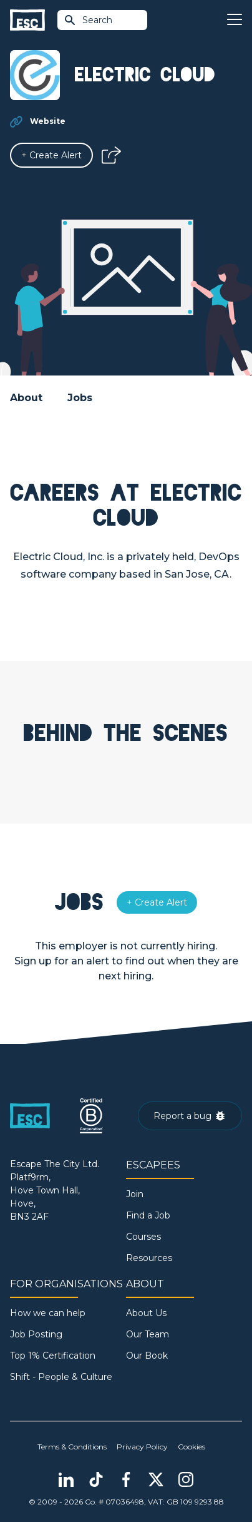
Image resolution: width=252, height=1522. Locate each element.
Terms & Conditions (72, 1446)
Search (88, 20)
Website (47, 121)
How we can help (47, 1313)
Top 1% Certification (52, 1355)
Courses (143, 1236)
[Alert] (51, 155)
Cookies (191, 1446)
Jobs (79, 398)
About (26, 398)
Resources (149, 1258)
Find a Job (148, 1215)
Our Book (147, 1355)
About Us (146, 1313)
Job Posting (36, 1334)
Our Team (147, 1334)
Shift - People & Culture (61, 1376)
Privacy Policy (142, 1446)
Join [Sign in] (134, 1194)
